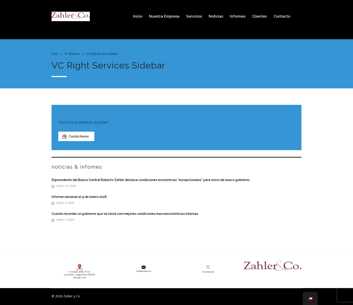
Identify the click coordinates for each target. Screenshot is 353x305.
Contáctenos (75, 136)
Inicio (137, 16)
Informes (237, 16)
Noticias (216, 16)
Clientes (259, 16)
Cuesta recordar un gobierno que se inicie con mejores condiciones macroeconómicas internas (125, 214)
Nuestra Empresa (164, 16)
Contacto (282, 16)
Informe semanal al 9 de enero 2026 (79, 197)
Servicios (194, 16)
